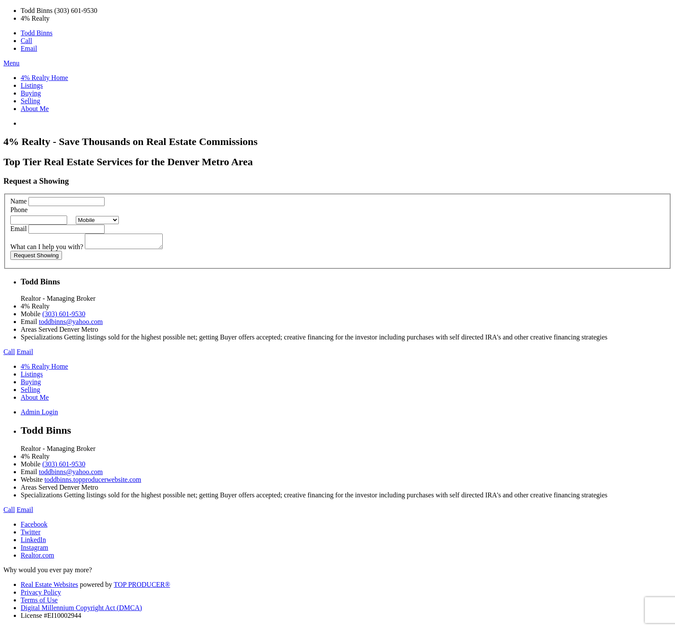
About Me (35, 108)
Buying (31, 93)
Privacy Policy (41, 594)
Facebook (34, 526)
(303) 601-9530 (63, 316)
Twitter (30, 534)
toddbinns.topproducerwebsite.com (92, 482)
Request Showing (36, 258)
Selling (30, 101)
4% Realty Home (44, 77)
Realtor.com (37, 557)
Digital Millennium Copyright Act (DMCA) (81, 610)
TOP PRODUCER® (142, 587)
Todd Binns (37, 33)
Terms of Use (39, 602)
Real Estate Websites (49, 587)
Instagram (34, 550)
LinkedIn (33, 542)
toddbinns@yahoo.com (71, 324)
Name (18, 201)
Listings (32, 85)
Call (26, 40)
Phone (19, 209)
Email (29, 48)
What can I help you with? (46, 249)
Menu (11, 63)
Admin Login (39, 414)
